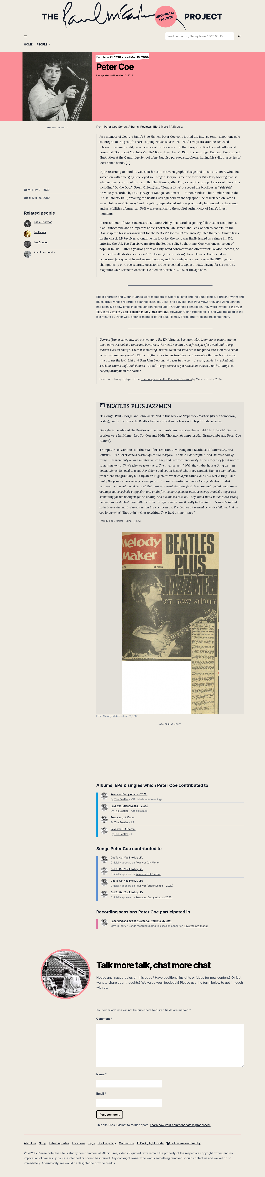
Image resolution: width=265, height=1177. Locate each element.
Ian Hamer (40, 232)
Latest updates (59, 1143)
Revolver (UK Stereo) (123, 828)
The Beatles (121, 799)
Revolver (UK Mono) (122, 817)
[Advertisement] (57, 155)
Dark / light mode (150, 1143)
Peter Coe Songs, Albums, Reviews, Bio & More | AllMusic (143, 126)
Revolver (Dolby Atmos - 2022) (129, 794)
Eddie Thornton (43, 221)
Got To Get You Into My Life (127, 857)
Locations (78, 1143)
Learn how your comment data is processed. (180, 1125)
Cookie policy (107, 1143)
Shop (42, 1143)
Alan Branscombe (44, 252)
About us (30, 1143)
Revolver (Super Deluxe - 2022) (129, 805)
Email (101, 1093)
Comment (104, 1018)
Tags (91, 1143)
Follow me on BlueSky (183, 1143)
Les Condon (41, 242)
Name (101, 1074)
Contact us (126, 1143)
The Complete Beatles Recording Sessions (166, 379)
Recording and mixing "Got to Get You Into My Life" (141, 920)
